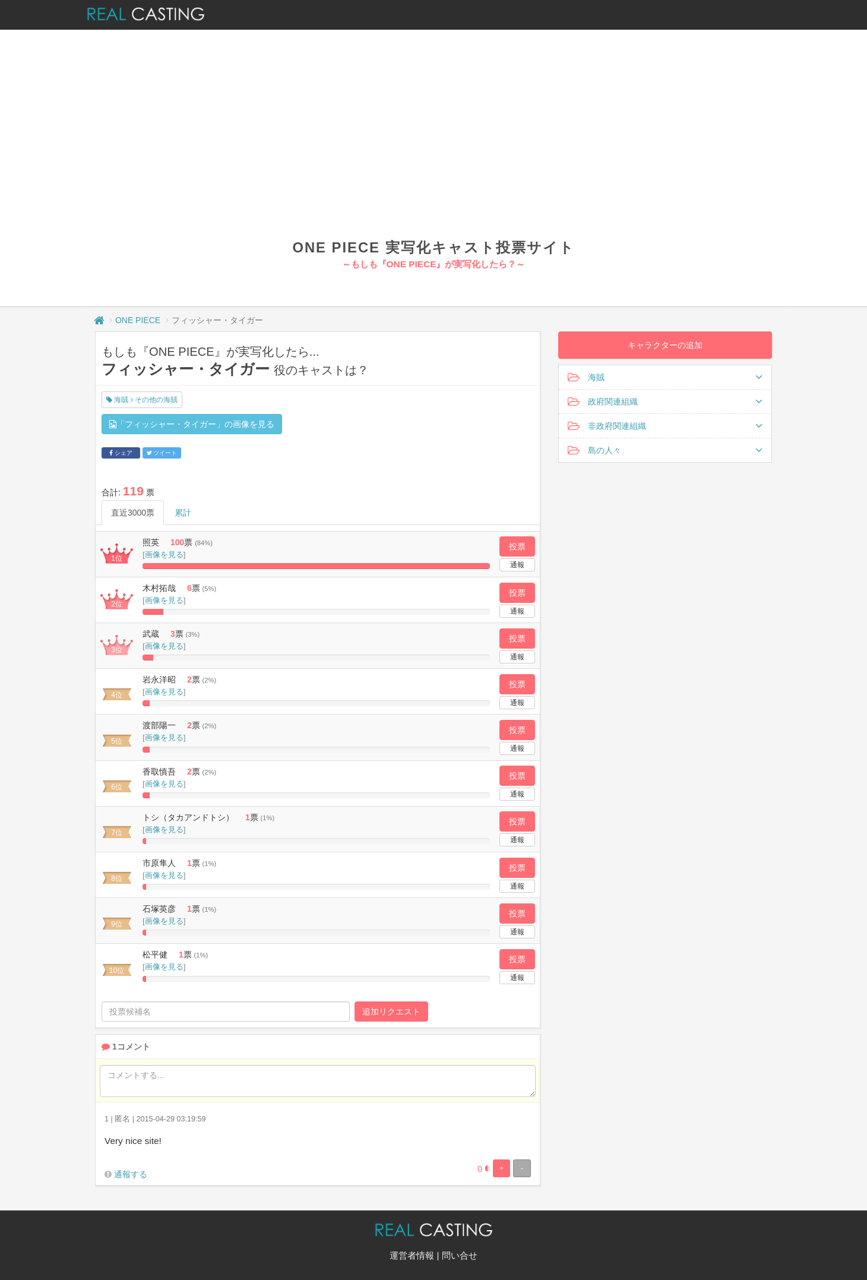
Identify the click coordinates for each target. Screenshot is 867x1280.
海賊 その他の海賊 (142, 400)
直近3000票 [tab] (132, 512)
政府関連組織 (665, 401)
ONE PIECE (137, 320)
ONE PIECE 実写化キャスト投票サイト (433, 247)
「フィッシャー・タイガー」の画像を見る (191, 424)
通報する (130, 1174)
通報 (517, 565)
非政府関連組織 (665, 426)
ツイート (162, 453)
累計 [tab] (183, 512)
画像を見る (164, 554)
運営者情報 (412, 1255)
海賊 (665, 377)
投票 (517, 546)
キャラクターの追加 (665, 345)
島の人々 (665, 450)
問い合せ (459, 1255)
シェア (120, 453)
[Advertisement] (433, 148)
